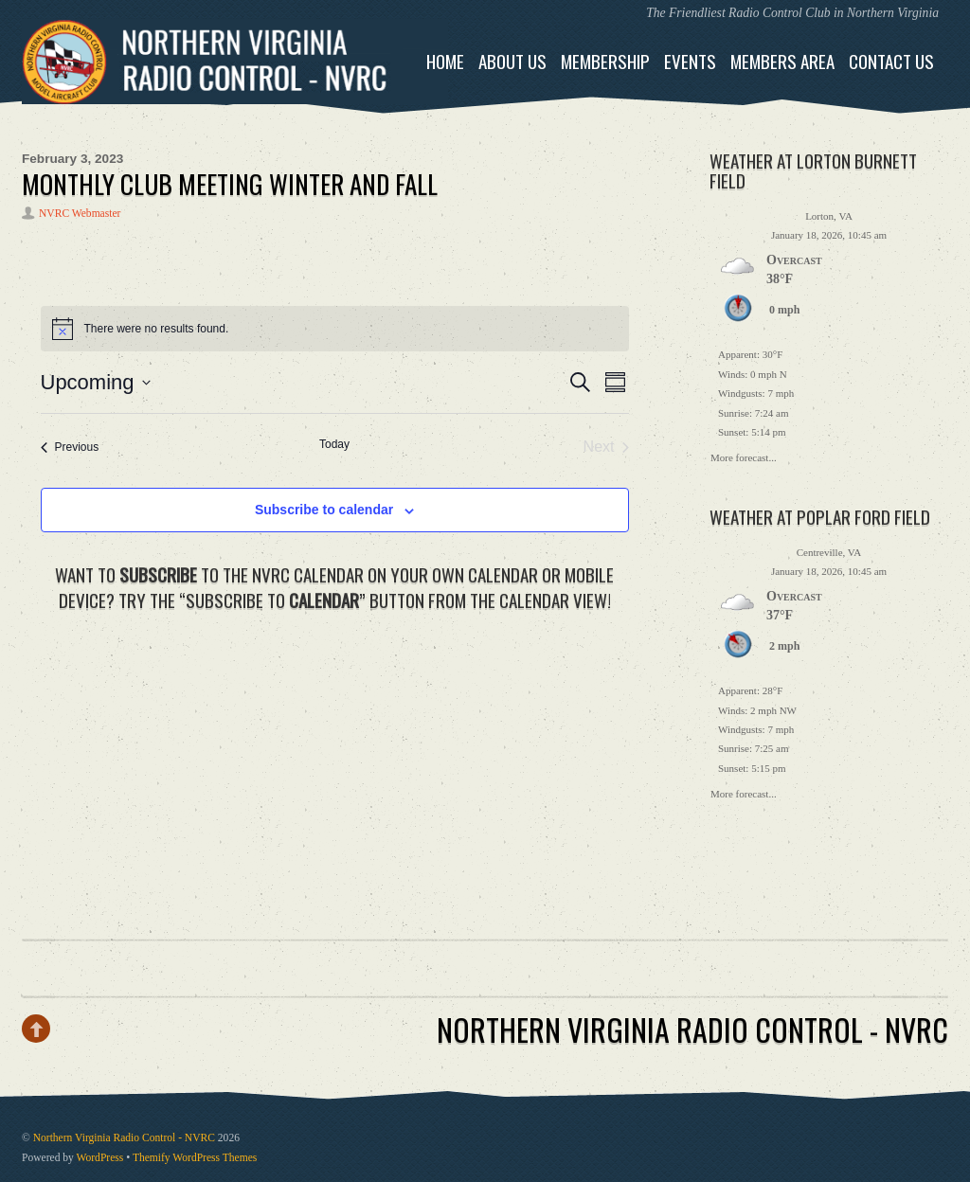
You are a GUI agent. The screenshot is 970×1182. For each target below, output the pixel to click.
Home (445, 61)
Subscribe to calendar (324, 509)
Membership (605, 61)
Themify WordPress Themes (195, 1158)
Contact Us (891, 61)
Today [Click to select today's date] (334, 444)
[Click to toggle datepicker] (96, 382)
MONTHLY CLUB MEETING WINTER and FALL (230, 184)
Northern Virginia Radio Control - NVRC (124, 1138)
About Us (512, 61)
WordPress (100, 1158)
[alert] (335, 328)
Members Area (782, 61)
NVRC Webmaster (79, 213)
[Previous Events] (70, 447)
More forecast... (743, 455)
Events (690, 61)
